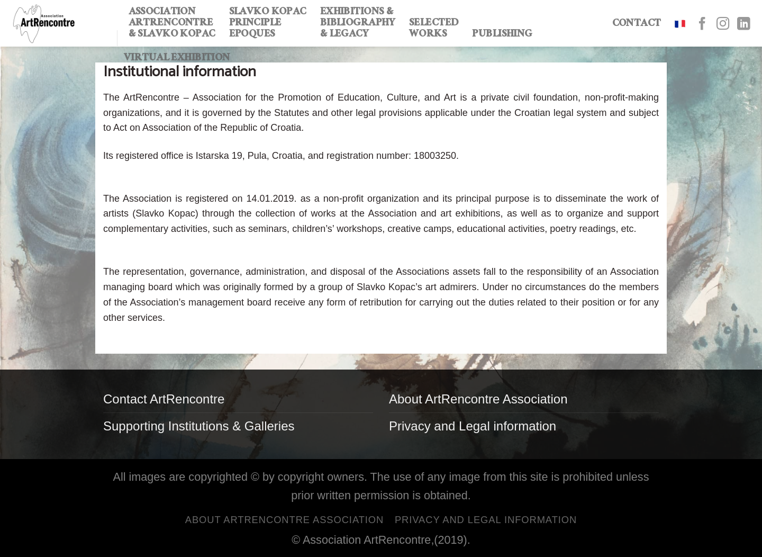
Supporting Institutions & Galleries (199, 426)
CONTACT (636, 24)
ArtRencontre (397, 539)
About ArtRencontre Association (478, 399)
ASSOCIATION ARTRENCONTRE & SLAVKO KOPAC (172, 24)
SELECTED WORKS (433, 29)
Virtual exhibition (177, 59)
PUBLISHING (502, 35)
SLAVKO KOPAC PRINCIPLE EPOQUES (267, 24)
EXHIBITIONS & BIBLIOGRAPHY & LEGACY (357, 24)
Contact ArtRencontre (163, 399)
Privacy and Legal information (472, 426)
